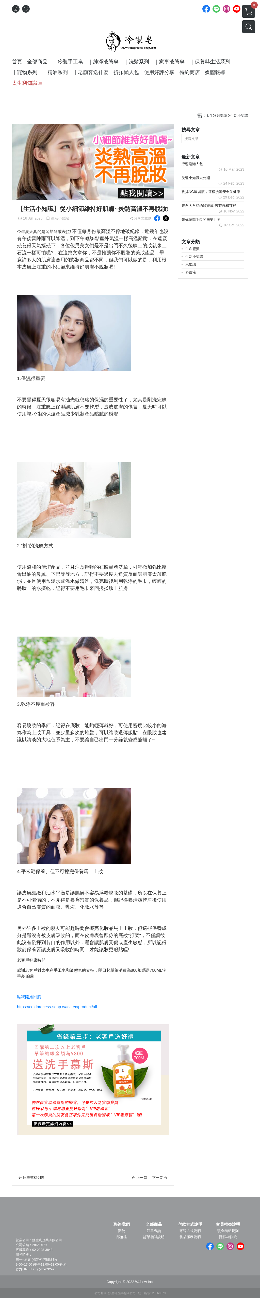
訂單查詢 (154, 1231)
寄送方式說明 (190, 1231)
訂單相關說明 (154, 1237)
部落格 (121, 1237)
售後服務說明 (190, 1237)
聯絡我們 (121, 1224)
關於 (121, 1231)
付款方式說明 (190, 1224)
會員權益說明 (228, 1224)
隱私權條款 (228, 1237)
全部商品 (154, 1224)
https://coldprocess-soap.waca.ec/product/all (57, 1007)
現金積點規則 (228, 1231)
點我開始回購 (29, 997)
